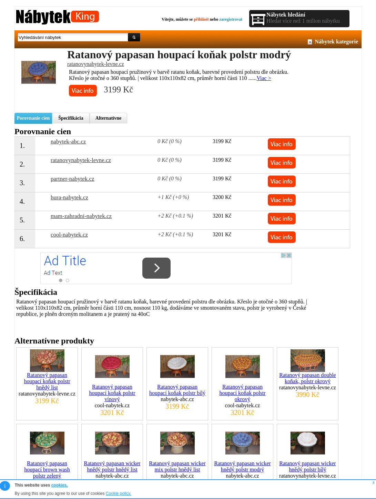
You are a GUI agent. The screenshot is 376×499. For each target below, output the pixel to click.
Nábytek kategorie (336, 41)
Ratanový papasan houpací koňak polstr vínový (112, 393)
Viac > (263, 78)
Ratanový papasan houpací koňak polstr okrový (242, 393)
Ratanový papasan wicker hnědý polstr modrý (242, 466)
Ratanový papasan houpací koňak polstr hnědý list (47, 381)
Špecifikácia (70, 118)
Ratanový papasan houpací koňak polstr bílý (177, 390)
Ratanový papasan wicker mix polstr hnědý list (177, 466)
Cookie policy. (118, 493)
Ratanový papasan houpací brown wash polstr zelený (47, 469)
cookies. (59, 485)
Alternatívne (108, 118)
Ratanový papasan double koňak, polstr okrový (307, 378)
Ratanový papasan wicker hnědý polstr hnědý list (112, 466)
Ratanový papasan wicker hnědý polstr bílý (307, 466)
